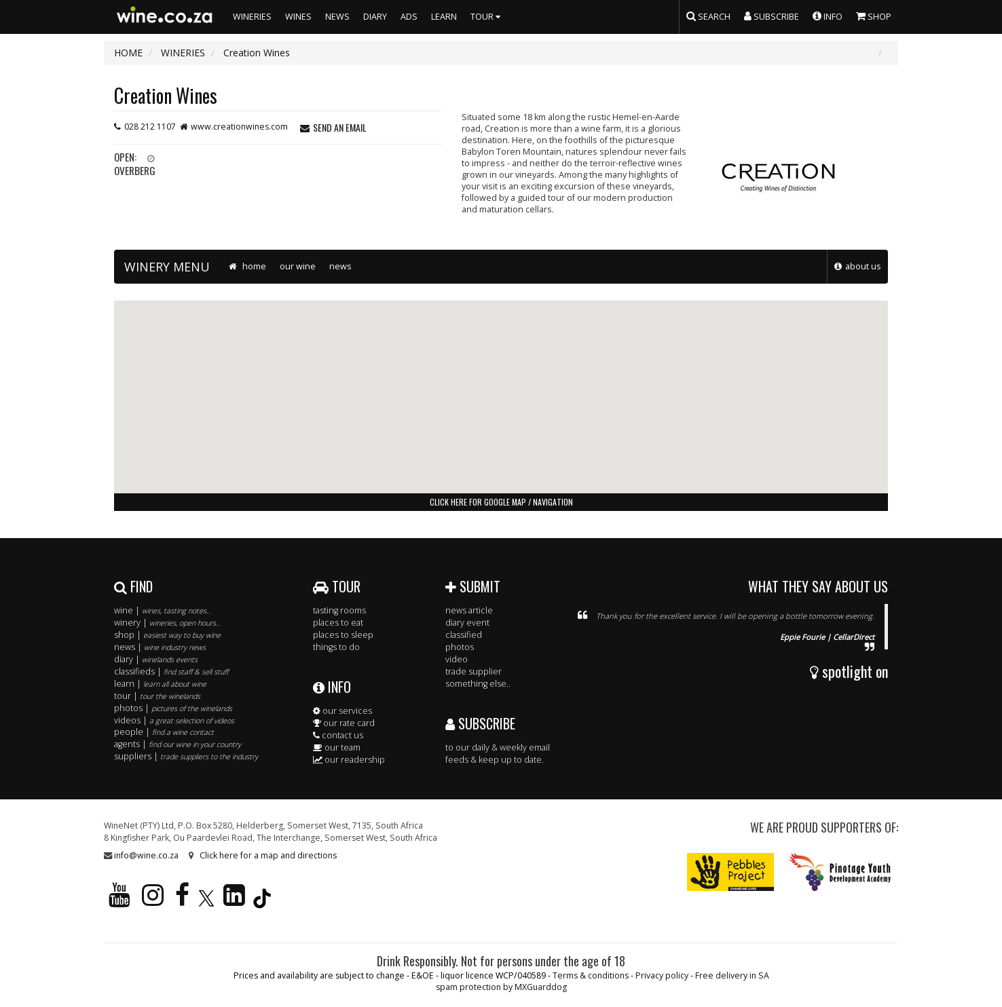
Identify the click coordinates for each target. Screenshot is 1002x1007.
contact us (338, 735)
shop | (167, 635)
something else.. (478, 683)
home (246, 266)
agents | (177, 744)
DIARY (375, 16)
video (456, 659)
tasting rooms (339, 610)
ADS (409, 16)
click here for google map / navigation (501, 502)
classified (463, 635)
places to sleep (343, 635)
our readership (349, 759)
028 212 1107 (150, 126)
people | (164, 732)
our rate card (344, 723)
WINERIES (252, 16)
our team (336, 747)
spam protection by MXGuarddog (501, 987)
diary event (467, 622)
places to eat (338, 622)
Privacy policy (661, 975)
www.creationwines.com (239, 126)
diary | (156, 659)
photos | (173, 708)
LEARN (444, 16)
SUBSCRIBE (480, 723)
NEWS (337, 16)
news (340, 266)
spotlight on (849, 671)
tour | (157, 696)
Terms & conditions (591, 975)
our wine (298, 266)
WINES (298, 16)
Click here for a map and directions (268, 855)
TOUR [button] (487, 16)
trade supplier (473, 671)
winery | (167, 622)
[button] (501, 384)
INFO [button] (827, 15)
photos (459, 647)
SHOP (873, 15)
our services (342, 711)
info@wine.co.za (146, 855)
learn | (160, 683)
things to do (336, 647)
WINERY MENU (167, 267)
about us (863, 266)
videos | (174, 720)
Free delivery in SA (732, 975)
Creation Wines (165, 95)
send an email (340, 127)
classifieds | (171, 671)
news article (469, 610)
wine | (162, 610)
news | (160, 647)
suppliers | (186, 756)
